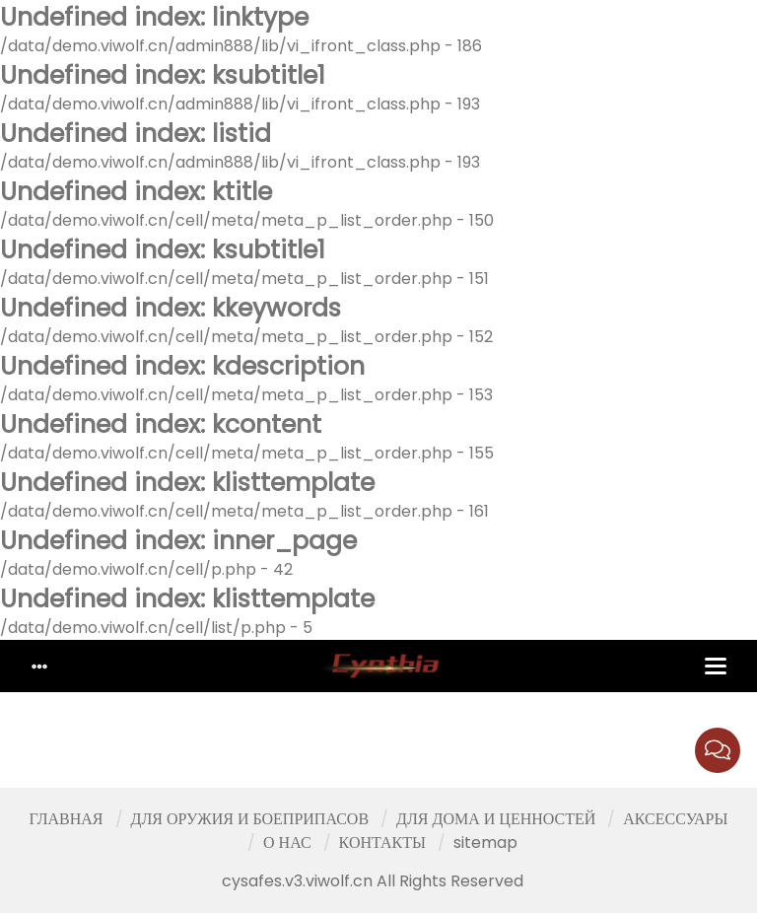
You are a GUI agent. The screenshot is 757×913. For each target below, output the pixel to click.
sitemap (485, 842)
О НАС (287, 842)
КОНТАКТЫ (382, 842)
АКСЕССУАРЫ (675, 819)
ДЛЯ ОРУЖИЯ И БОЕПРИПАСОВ (250, 819)
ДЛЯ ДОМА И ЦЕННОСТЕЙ (495, 819)
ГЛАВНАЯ (66, 819)
